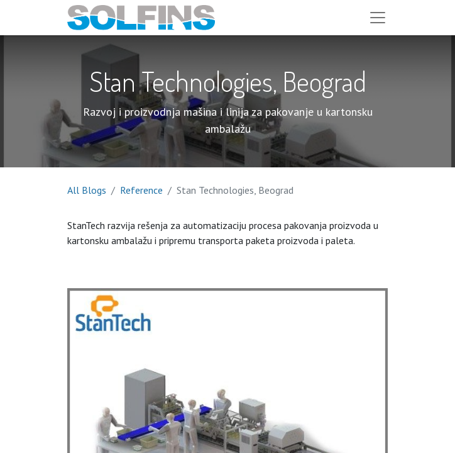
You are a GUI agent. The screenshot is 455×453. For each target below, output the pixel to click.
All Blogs (86, 190)
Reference (141, 190)
